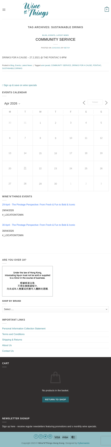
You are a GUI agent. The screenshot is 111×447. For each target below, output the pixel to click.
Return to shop (55, 399)
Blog (44, 35)
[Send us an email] (50, 436)
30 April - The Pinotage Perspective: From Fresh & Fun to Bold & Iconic (38, 225)
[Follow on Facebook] (36, 436)
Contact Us (8, 351)
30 (55, 184)
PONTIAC (97, 65)
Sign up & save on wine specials (19, 85)
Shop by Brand (11, 301)
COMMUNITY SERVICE (55, 39)
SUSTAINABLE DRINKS (12, 68)
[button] (4, 9)
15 (40, 153)
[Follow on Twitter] (45, 436)
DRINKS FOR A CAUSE (82, 65)
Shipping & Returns (12, 339)
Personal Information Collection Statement (24, 328)
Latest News (62, 35)
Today (95, 102)
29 (40, 184)
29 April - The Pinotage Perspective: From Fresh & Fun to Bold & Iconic (38, 204)
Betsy (67, 48)
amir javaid (45, 65)
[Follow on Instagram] (41, 436)
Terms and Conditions (13, 334)
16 (55, 153)
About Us (7, 345)
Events (51, 35)
